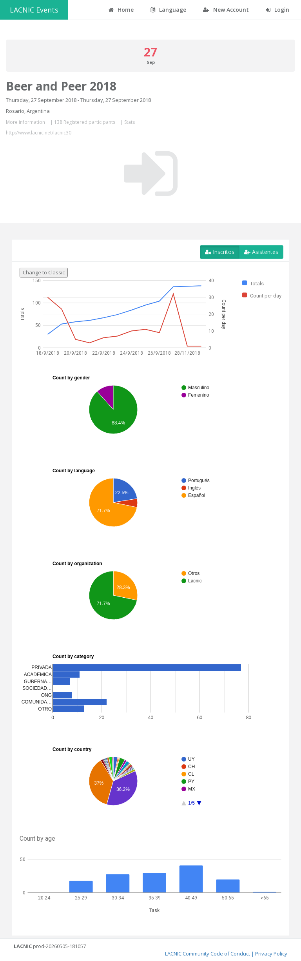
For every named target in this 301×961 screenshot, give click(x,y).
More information (25, 122)
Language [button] (168, 9)
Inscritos (219, 252)
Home (121, 9)
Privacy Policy (271, 953)
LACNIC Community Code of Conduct (207, 953)
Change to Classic (44, 272)
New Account (226, 9)
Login (277, 9)
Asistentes (261, 252)
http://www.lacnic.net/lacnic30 (38, 132)
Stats (129, 122)
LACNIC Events (34, 10)
